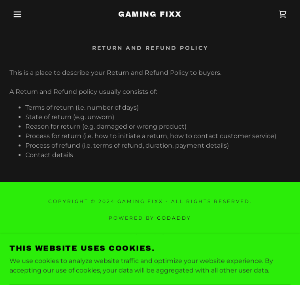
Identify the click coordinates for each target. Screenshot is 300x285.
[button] (19, 14)
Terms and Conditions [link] (150, 247)
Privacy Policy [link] (150, 236)
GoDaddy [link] (174, 218)
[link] (150, 14)
